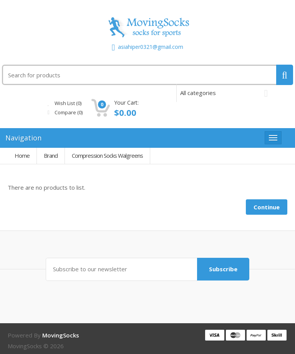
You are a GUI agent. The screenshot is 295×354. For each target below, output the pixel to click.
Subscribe (223, 269)
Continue (267, 207)
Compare (123, 112)
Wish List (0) (123, 103)
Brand (51, 155)
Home (22, 155)
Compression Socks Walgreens (107, 155)
